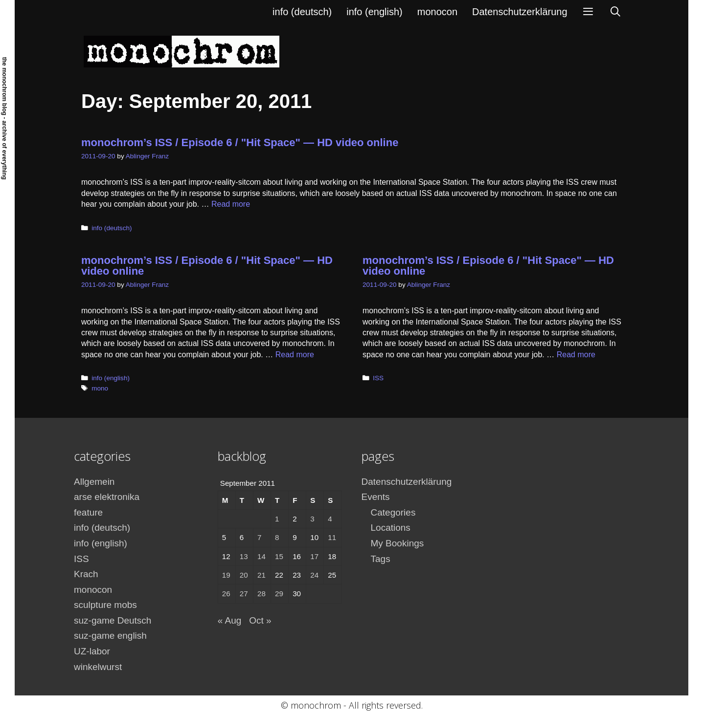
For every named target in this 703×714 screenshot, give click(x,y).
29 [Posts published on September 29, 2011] (279, 593)
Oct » (260, 620)
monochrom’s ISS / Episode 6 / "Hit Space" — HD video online (239, 142)
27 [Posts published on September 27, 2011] (244, 593)
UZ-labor (92, 651)
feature (88, 512)
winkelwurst (98, 667)
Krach (86, 574)
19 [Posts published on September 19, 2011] (226, 575)
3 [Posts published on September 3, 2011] (312, 519)
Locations (390, 527)
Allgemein (94, 481)
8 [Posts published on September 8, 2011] (277, 537)
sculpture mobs (105, 605)
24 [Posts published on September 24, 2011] (314, 575)
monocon (437, 11)
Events (376, 497)
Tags (380, 559)
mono (99, 388)
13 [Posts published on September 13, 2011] (244, 556)
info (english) (374, 11)
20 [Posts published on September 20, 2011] (244, 575)
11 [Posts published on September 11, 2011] (332, 537)
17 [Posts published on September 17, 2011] (314, 556)
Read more (230, 204)
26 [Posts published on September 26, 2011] (226, 593)
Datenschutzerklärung (519, 11)
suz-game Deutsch (112, 620)
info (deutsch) (302, 11)
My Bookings (397, 543)
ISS (378, 378)
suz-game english (110, 635)
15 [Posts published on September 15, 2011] (279, 556)
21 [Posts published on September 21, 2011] (261, 575)
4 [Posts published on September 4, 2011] (330, 519)
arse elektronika (106, 497)
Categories (393, 512)
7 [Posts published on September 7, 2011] (259, 537)
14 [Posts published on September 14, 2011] (261, 556)
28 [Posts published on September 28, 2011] (261, 593)
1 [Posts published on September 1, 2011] (277, 519)
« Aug (230, 620)
